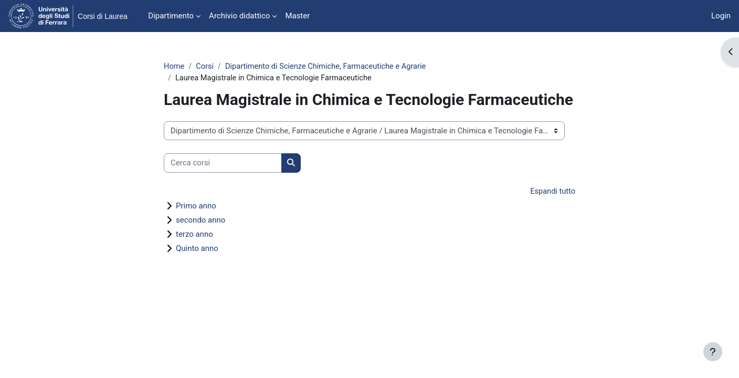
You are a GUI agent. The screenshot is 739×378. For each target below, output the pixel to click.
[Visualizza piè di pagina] (712, 351)
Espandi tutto (552, 192)
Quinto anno (197, 249)
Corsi (206, 66)
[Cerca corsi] (223, 164)
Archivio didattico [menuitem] (239, 15)
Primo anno (196, 207)
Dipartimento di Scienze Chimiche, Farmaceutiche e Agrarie (330, 66)
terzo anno (194, 235)
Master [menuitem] (297, 15)
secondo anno (200, 221)
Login (721, 15)
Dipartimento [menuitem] (171, 15)
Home (174, 66)
